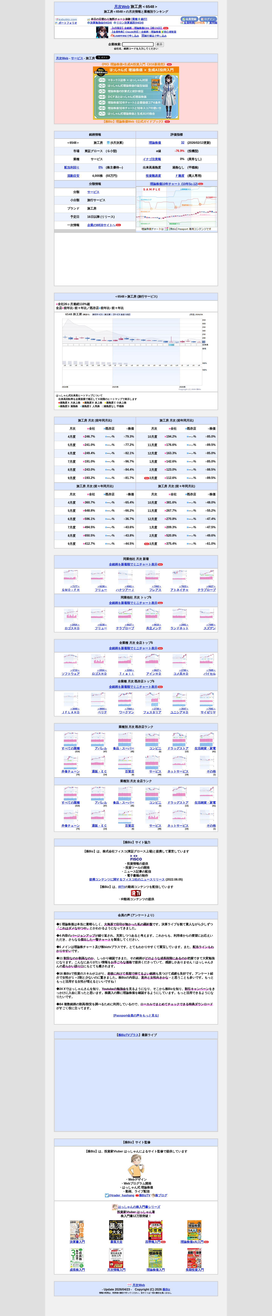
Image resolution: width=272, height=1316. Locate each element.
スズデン (210, 628)
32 (182, 142)
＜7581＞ (211, 708)
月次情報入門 (116, 1269)
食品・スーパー (123, 748)
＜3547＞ (184, 708)
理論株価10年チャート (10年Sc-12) (174, 184)
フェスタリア (152, 712)
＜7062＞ (156, 586)
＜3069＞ (75, 708)
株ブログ (159, 1195)
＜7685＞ (211, 670)
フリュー (101, 590)
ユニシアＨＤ (179, 712)
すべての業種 (71, 748)
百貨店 (129, 771)
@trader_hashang (119, 1195)
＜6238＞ (102, 586)
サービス (77, 58)
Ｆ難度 (179, 175)
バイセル (210, 673)
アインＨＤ (153, 673)
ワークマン (126, 712)
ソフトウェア (71, 673)
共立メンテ (153, 628)
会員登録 (189, 19)
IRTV (121, 886)
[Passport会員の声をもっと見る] (135, 1015)
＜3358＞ (129, 670)
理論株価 (155, 142)
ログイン (208, 19)
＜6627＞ (211, 586)
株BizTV (142, 1195)
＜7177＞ (75, 586)
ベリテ (102, 712)
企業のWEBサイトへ (101, 225)
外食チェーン (71, 771)
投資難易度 (153, 175)
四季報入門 (152, 1241)
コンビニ (155, 748)
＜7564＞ (129, 708)
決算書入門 (77, 1241)
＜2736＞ (156, 708)
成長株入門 (77, 1269)
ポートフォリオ (66, 22)
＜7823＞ (184, 586)
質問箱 (211, 22)
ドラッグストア (178, 748)
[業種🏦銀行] (139, 19)
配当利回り (71, 167)
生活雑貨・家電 (205, 748)
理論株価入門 (156, 1269)
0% (100, 167)
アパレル (101, 748)
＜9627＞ (156, 670)
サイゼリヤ (208, 712)
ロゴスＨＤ (72, 628)
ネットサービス (178, 771)
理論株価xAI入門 (192, 1241)
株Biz (166, 1289)
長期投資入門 (195, 1269)
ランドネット (179, 628)
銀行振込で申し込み (154, 35)
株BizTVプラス (128, 1035)
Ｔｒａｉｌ (126, 673)
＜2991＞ (184, 624)
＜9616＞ (156, 624)
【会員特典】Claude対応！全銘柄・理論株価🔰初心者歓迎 (143, 31)
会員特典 (187, 22)
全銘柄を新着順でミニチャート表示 (133, 564)
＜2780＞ (184, 670)
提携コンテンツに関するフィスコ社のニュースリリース (127, 879)
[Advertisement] (136, 259)
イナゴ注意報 (152, 159)
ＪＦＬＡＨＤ (71, 712)
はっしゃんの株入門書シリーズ (136, 1207)
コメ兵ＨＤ (181, 673)
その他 (211, 771)
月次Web (122, 7)
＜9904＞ (102, 708)
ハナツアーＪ (125, 590)
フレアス (155, 590)
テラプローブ (207, 590)
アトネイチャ (179, 590)
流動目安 (73, 175)
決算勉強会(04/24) (99, 22)
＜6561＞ (129, 586)
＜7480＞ (211, 624)
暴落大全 (116, 1241)
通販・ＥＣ (99, 771)
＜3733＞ (75, 670)
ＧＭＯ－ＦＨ (71, 590)
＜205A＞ (75, 624)
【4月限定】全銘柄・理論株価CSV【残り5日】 (137, 28)
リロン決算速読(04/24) (128, 22)
